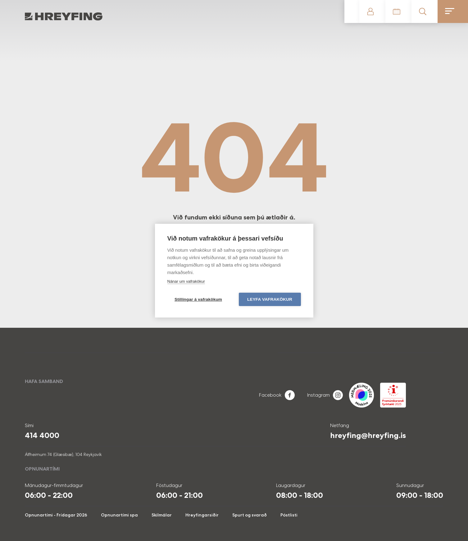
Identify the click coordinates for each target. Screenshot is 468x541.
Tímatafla (398, 11)
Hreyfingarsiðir (202, 515)
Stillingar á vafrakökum (198, 299)
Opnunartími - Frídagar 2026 (56, 515)
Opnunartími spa (119, 515)
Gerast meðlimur (351, 11)
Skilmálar (162, 515)
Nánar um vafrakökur (186, 281)
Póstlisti (289, 515)
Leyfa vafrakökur (269, 299)
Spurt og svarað (249, 515)
